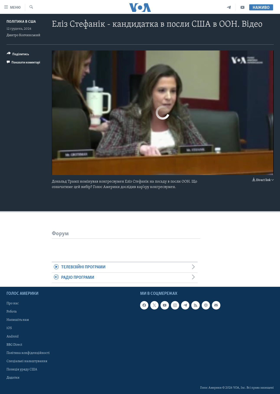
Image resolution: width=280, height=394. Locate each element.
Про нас (13, 303)
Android (13, 336)
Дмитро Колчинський (23, 35)
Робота (12, 312)
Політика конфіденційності (28, 353)
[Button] (18, 54)
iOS (9, 328)
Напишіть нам (18, 320)
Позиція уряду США (22, 369)
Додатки (13, 377)
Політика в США (21, 22)
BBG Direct (14, 345)
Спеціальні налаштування (27, 361)
